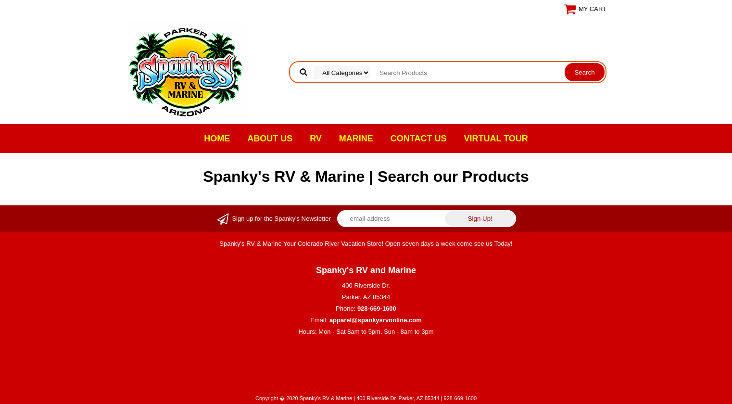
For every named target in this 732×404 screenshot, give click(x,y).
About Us (269, 138)
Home (217, 138)
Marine (356, 138)
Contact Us (419, 138)
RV (316, 138)
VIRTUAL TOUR (496, 138)
